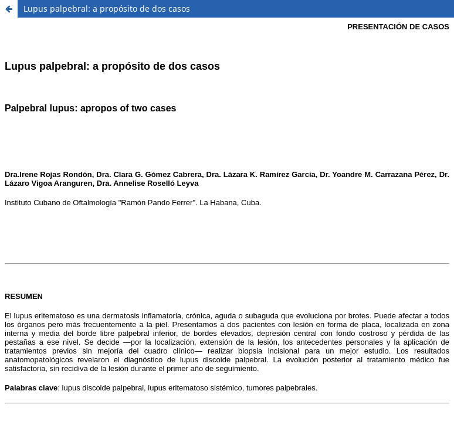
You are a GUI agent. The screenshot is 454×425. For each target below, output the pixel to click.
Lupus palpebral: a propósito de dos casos (106, 8)
